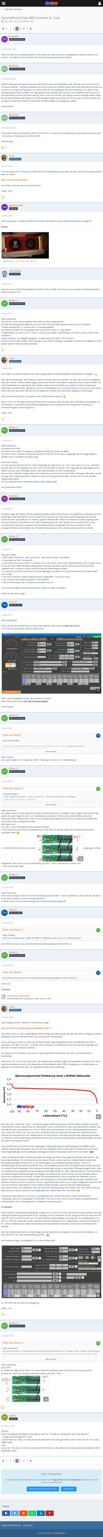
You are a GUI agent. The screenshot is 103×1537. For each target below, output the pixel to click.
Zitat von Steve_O (13, 788)
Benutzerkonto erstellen (43, 1489)
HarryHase (8, 21)
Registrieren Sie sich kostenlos (66, 1479)
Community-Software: (51, 1533)
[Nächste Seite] (31, 29)
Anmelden (68, 1489)
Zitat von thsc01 (12, 735)
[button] (3, 3)
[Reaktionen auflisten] (4, 147)
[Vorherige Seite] (3, 29)
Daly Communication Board (14, 180)
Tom (6, 1431)
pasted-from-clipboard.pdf (18, 995)
